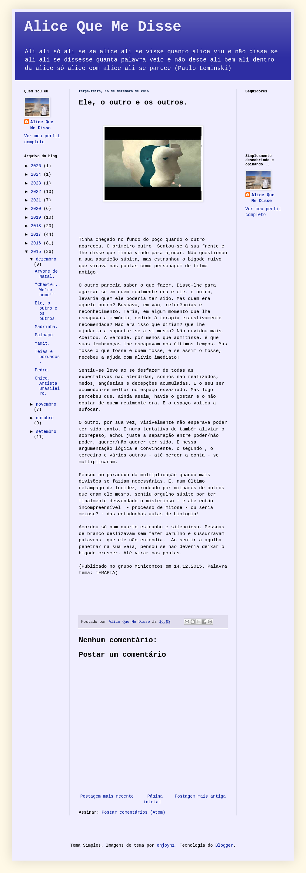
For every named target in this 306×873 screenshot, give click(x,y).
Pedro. (42, 370)
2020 (37, 208)
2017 (37, 234)
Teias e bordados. (47, 356)
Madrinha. (46, 326)
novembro (46, 404)
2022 (37, 191)
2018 (37, 226)
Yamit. (42, 343)
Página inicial (153, 799)
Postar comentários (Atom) (133, 812)
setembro (46, 431)
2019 (37, 217)
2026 (37, 166)
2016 (37, 243)
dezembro (46, 259)
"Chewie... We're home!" (47, 289)
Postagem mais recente (107, 796)
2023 (37, 183)
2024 (37, 174)
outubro (45, 418)
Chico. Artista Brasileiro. (47, 386)
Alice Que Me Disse (102, 27)
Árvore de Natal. (46, 274)
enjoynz (166, 845)
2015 (37, 251)
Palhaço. (45, 335)
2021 (37, 200)
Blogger (224, 845)
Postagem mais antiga (200, 796)
